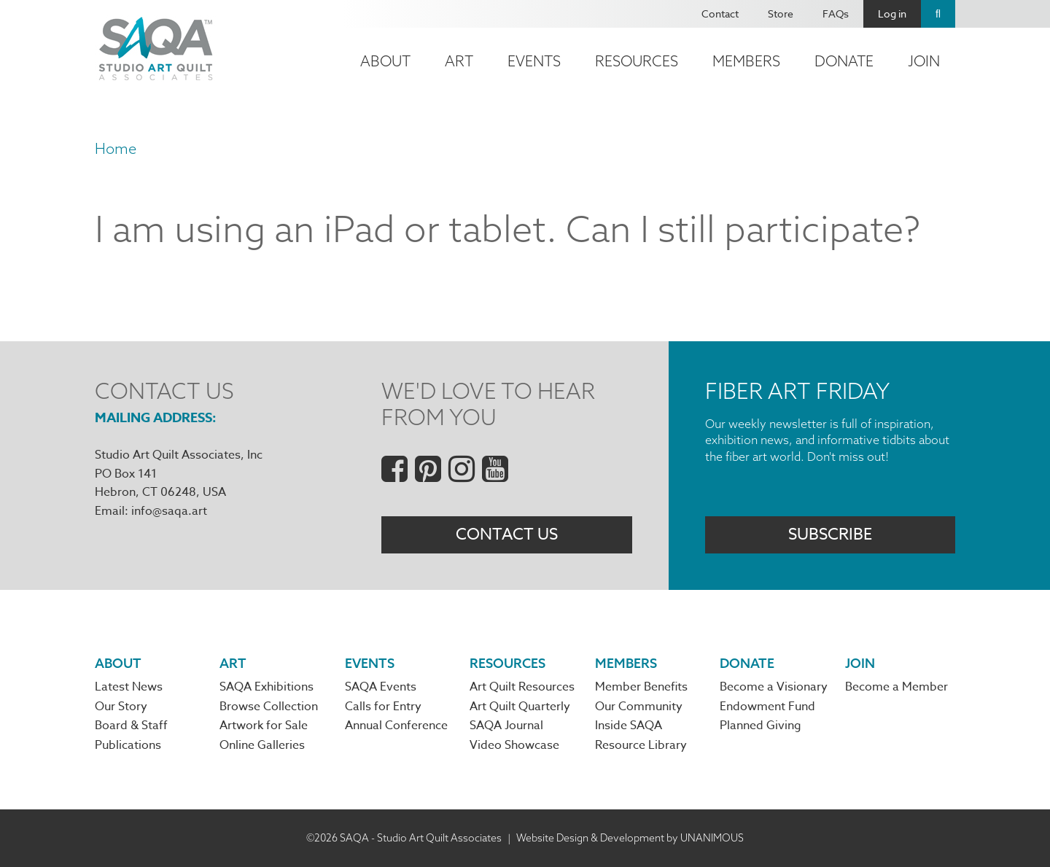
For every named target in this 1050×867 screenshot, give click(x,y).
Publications (128, 745)
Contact (720, 13)
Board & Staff (131, 725)
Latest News (129, 687)
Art (459, 61)
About (385, 61)
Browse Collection (268, 706)
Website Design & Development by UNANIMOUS (630, 837)
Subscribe (830, 534)
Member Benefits (641, 687)
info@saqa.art (169, 511)
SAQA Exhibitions (266, 687)
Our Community (638, 706)
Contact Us (507, 534)
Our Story (121, 706)
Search (938, 14)
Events (534, 61)
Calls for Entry (383, 706)
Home (115, 148)
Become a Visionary (774, 687)
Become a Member (896, 687)
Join (924, 61)
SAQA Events (380, 687)
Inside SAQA (628, 725)
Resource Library (641, 745)
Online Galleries (262, 745)
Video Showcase (514, 745)
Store (780, 13)
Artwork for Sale (263, 725)
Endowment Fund (767, 706)
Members (746, 61)
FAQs (835, 13)
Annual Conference (396, 725)
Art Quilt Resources (522, 687)
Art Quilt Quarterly (520, 706)
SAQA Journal (506, 725)
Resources (636, 61)
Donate (844, 61)
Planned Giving (760, 725)
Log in (892, 13)
